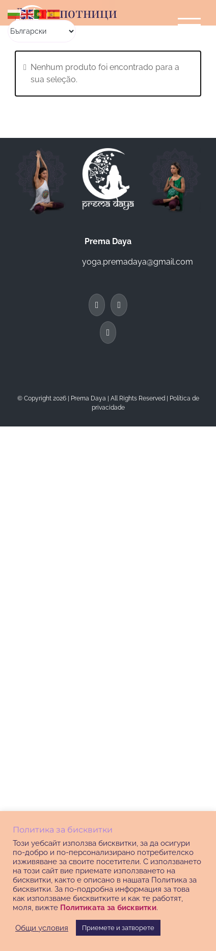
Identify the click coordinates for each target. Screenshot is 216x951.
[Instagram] (108, 332)
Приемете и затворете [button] (118, 928)
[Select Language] (42, 31)
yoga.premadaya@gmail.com (137, 262)
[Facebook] (97, 305)
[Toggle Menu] (189, 25)
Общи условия (41, 927)
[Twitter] (119, 305)
